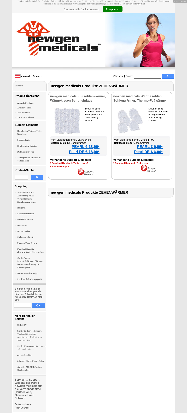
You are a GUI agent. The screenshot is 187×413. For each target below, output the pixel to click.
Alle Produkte (23, 112)
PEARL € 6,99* (150, 146)
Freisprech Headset (25, 213)
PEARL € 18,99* (86, 146)
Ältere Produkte (24, 108)
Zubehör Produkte (25, 117)
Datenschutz (138, 4)
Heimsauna (22, 225)
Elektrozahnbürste (25, 237)
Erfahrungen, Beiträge (27, 146)
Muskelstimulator (25, 219)
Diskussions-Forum (25, 152)
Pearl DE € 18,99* (84, 152)
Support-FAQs (23, 140)
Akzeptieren (112, 9)
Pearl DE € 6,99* (148, 152)
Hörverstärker (23, 231)
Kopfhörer (25, 355)
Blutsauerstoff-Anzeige (27, 273)
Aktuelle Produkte (25, 103)
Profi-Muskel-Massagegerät (29, 279)
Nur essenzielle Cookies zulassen (81, 9)
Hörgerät (21, 208)
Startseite (118, 76)
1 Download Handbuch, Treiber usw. (67, 163)
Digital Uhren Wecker (30, 361)
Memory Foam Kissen (27, 243)
